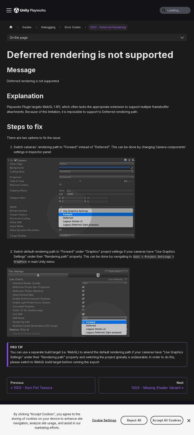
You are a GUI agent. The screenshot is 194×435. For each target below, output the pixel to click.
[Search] (175, 10)
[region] (97, 419)
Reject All (134, 420)
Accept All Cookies (167, 420)
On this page (19, 37)
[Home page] (11, 27)
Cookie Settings (104, 420)
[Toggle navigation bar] (9, 10)
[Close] (188, 420)
